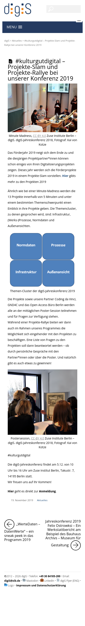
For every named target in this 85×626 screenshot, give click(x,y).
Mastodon (32, 581)
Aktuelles (17, 40)
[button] (14, 27)
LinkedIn (49, 581)
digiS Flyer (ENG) (69, 581)
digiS (6, 40)
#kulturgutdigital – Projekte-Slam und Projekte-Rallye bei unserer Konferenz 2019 (40, 69)
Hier (65, 176)
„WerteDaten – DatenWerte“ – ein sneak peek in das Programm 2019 (22, 530)
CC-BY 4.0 (39, 136)
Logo (11, 585)
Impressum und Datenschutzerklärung (41, 585)
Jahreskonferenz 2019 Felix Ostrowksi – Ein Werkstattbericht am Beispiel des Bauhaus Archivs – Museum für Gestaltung (63, 534)
